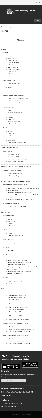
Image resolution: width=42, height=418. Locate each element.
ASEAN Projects (11, 124)
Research (10, 223)
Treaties (9, 110)
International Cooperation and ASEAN (18, 319)
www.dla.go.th (6, 395)
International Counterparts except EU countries (20, 329)
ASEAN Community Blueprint (15, 161)
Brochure (10, 136)
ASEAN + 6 (10, 76)
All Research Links (12, 226)
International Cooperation (14, 173)
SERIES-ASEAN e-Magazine (15, 235)
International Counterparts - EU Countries (19, 331)
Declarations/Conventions (15, 113)
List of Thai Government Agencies (17, 260)
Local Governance (12, 190)
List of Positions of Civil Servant (16, 264)
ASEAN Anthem (11, 140)
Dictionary (10, 250)
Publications (11, 133)
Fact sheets (10, 131)
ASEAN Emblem (11, 71)
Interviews (10, 138)
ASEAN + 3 (10, 74)
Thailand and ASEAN (13, 154)
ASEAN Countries (12, 327)
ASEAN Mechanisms (13, 62)
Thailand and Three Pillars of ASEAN (17, 159)
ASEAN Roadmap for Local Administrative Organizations (23, 188)
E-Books (9, 233)
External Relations (12, 91)
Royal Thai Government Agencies (16, 295)
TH (37, 2)
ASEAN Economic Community (15, 101)
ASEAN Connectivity (13, 69)
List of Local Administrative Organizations (19, 192)
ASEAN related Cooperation (15, 176)
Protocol (9, 283)
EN (39, 2)
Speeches (10, 117)
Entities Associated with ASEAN (16, 297)
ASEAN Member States (13, 83)
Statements (10, 119)
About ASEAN (11, 56)
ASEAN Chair (11, 65)
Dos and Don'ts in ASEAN (14, 281)
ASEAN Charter (11, 58)
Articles (9, 219)
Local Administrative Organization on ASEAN (19, 199)
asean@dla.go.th (12, 407)
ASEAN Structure (12, 60)
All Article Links (11, 221)
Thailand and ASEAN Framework (16, 157)
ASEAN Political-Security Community (17, 98)
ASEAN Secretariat (12, 67)
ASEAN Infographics (13, 243)
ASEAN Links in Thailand (14, 300)
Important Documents (13, 121)
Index (3, 27)
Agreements (11, 115)
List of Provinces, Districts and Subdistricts (19, 262)
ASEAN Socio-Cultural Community (16, 103)
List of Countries (12, 258)
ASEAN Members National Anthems (17, 142)
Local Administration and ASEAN (16, 207)
